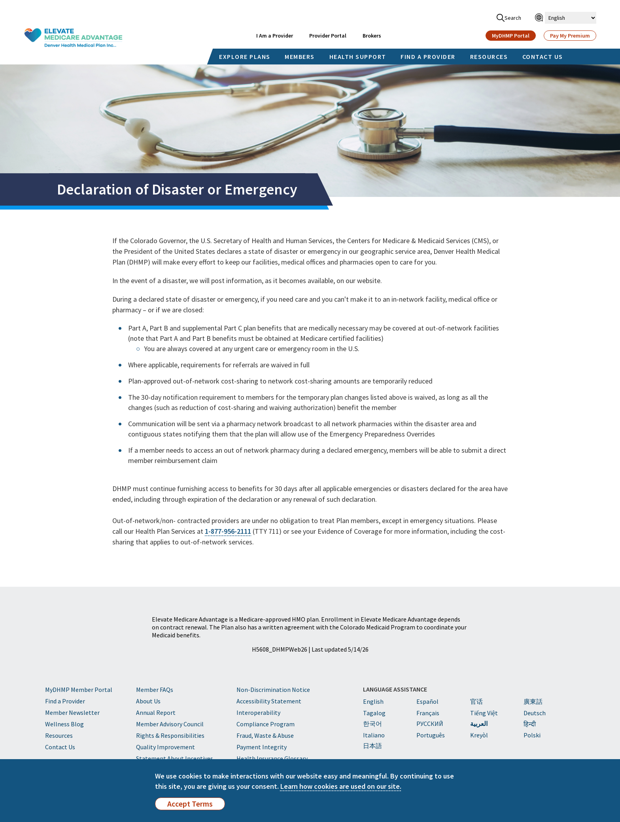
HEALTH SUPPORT (357, 56)
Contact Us (60, 747)
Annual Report (156, 712)
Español (427, 701)
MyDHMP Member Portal (78, 690)
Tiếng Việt (484, 713)
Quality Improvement (165, 747)
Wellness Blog (64, 724)
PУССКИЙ (429, 724)
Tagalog (374, 713)
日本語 (372, 746)
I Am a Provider (274, 35)
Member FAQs (154, 690)
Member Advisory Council (170, 724)
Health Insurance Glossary (272, 758)
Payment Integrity (261, 747)
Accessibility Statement (268, 701)
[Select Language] (570, 18)
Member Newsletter (72, 712)
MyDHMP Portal (510, 35)
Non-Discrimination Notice (273, 690)
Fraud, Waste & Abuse (265, 735)
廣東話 (533, 701)
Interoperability (258, 712)
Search (509, 18)
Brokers (372, 35)
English (373, 701)
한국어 (372, 724)
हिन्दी (530, 724)
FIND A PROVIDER (428, 56)
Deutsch (535, 713)
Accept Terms (190, 804)
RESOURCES (489, 56)
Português (430, 735)
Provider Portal (327, 35)
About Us (148, 701)
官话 (476, 701)
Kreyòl (479, 735)
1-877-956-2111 (228, 531)
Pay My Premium (570, 35)
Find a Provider (65, 701)
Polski (532, 735)
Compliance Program (265, 724)
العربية (479, 724)
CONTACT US (542, 56)
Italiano (374, 735)
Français (427, 713)
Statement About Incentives (174, 758)
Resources (59, 735)
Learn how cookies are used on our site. (340, 786)
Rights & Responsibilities (170, 735)
